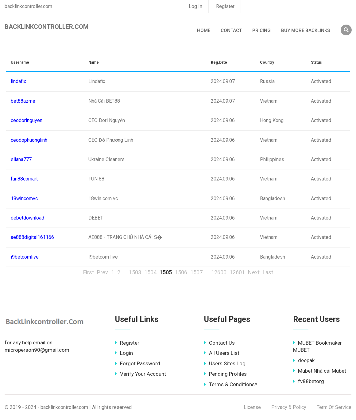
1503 (135, 272)
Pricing (261, 30)
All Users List (221, 353)
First (88, 272)
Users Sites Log (225, 363)
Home (203, 30)
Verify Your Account (140, 374)
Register (225, 6)
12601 (237, 272)
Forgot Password (137, 363)
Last (268, 272)
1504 (150, 272)
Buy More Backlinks (305, 30)
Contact (231, 30)
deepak (304, 360)
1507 (196, 272)
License (252, 407)
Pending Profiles (225, 374)
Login (124, 353)
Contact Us (219, 343)
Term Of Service (334, 407)
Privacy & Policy (288, 407)
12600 (218, 272)
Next (254, 272)
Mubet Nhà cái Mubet (319, 371)
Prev (102, 272)
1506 (181, 272)
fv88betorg (308, 381)
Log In (195, 6)
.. (124, 272)
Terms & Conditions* (230, 384)
